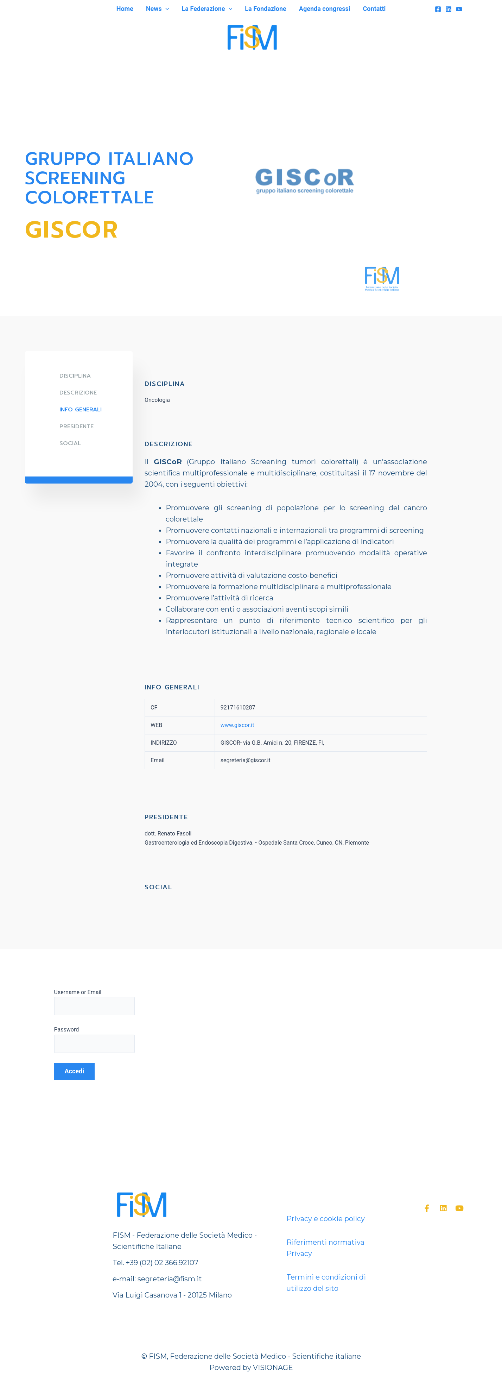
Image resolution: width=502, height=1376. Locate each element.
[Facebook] (438, 9)
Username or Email (78, 992)
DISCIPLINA (75, 376)
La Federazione (207, 9)
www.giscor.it (237, 725)
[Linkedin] (448, 9)
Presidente (76, 426)
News (157, 9)
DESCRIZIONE (78, 393)
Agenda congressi (324, 8)
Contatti (374, 8)
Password (66, 1029)
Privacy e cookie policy (325, 1218)
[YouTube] (459, 9)
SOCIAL (70, 443)
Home (124, 8)
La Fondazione (265, 8)
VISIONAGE (273, 1367)
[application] (165, 9)
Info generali (80, 409)
